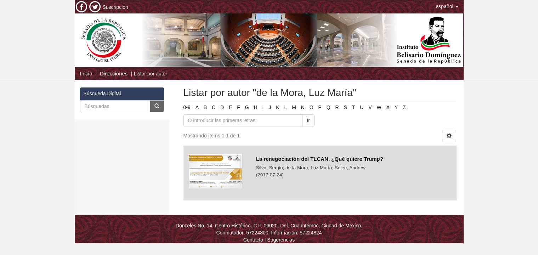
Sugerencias (281, 240)
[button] (447, 6)
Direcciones (114, 73)
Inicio (86, 73)
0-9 (187, 107)
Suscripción (115, 7)
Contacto (253, 240)
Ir (308, 120)
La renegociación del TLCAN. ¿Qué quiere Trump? (319, 159)
